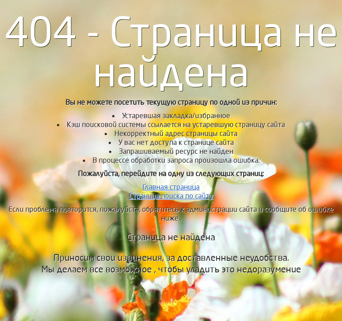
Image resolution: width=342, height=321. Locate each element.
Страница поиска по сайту (171, 196)
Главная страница (171, 187)
